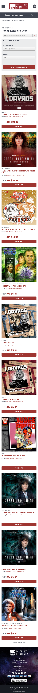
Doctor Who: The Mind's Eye (14, 286)
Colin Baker (9, 628)
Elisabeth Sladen (10, 175)
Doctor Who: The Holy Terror (14, 626)
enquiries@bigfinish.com (20, 668)
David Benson (18, 232)
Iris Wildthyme (5, 227)
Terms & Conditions (25, 689)
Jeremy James (21, 175)
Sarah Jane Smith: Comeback (14, 569)
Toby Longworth (10, 458)
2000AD (3, 454)
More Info (19, 126)
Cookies (18, 689)
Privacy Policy (12, 689)
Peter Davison (10, 288)
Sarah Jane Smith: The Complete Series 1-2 (18, 172)
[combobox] (16, 15)
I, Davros (4, 112)
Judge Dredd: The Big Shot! (13, 456)
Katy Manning (9, 232)
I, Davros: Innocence (10, 399)
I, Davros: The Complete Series (14, 114)
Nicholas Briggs (18, 117)
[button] (19, 35)
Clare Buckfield (20, 458)
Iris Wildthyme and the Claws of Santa (18, 229)
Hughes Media (21, 691)
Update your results (19, 67)
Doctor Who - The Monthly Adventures (12, 284)
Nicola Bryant (18, 288)
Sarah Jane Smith (6, 169)
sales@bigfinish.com (20, 664)
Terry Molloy (9, 117)
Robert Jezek (17, 628)
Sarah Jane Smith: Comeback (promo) (18, 512)
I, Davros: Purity (9, 342)
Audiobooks (6, 20)
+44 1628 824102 (22, 662)
